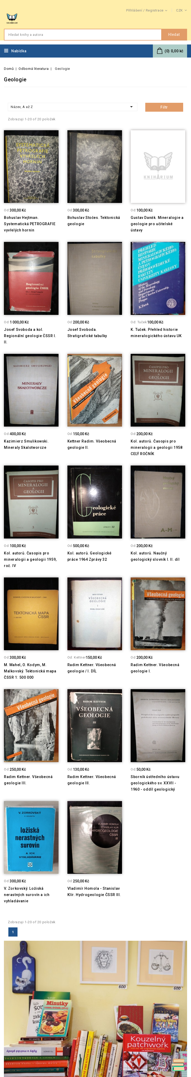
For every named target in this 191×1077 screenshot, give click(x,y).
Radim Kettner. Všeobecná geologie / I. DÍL (91, 668)
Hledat (174, 35)
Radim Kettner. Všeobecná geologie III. (28, 780)
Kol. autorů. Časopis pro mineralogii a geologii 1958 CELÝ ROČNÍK (156, 447)
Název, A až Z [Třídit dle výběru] (73, 107)
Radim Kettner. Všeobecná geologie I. (155, 668)
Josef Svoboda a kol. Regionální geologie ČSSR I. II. (30, 335)
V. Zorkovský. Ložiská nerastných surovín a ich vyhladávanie (26, 894)
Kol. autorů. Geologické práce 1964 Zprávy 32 (89, 556)
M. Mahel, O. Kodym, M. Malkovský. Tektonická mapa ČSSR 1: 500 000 (30, 671)
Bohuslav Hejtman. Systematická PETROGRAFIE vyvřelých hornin (29, 224)
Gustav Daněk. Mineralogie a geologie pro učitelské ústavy (157, 224)
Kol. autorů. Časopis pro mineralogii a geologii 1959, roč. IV (30, 559)
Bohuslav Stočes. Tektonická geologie (93, 221)
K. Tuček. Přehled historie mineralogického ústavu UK (156, 332)
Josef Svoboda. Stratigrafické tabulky (87, 332)
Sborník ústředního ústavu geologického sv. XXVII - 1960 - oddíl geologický (155, 783)
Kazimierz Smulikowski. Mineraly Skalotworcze (26, 444)
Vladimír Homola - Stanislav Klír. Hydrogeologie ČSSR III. (94, 891)
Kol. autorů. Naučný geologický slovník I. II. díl (155, 556)
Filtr (164, 107)
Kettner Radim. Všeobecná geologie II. (91, 444)
